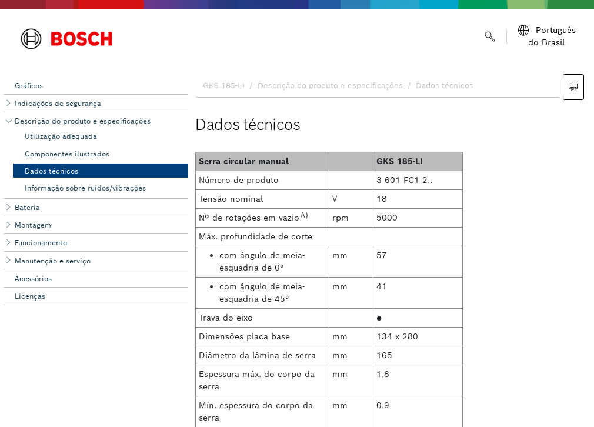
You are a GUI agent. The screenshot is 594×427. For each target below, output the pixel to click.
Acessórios (33, 278)
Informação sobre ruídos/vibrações (85, 188)
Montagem (33, 225)
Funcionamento (41, 242)
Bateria (27, 207)
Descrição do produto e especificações (83, 120)
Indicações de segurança (58, 103)
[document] (391, 247)
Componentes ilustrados (67, 153)
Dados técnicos (51, 170)
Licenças (30, 296)
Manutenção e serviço (53, 260)
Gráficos (29, 85)
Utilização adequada (61, 136)
